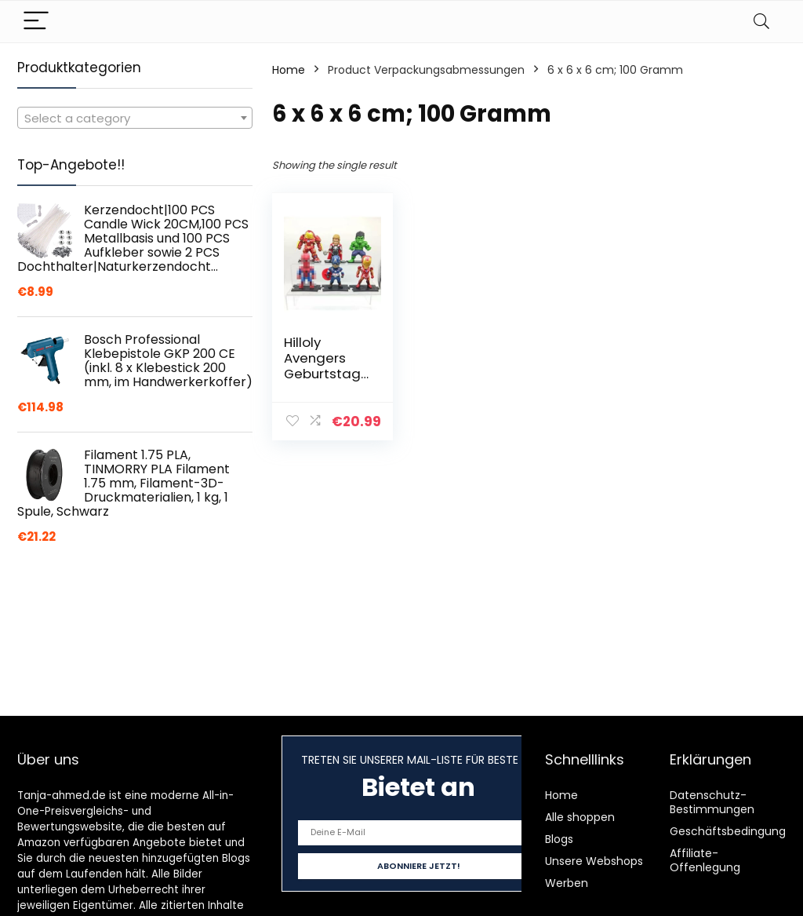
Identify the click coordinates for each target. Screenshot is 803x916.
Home (288, 70)
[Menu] (36, 21)
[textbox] (135, 119)
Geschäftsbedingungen (735, 831)
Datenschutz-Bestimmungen (712, 802)
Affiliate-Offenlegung (705, 860)
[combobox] (135, 118)
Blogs (559, 839)
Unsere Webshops (594, 861)
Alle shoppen (580, 817)
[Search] (761, 21)
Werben (566, 883)
